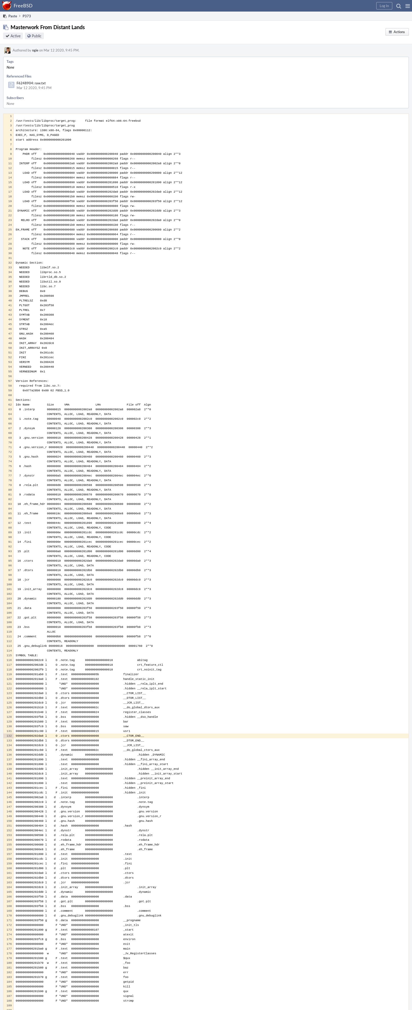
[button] (407, 6)
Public (37, 35)
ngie (35, 50)
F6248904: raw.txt (31, 83)
